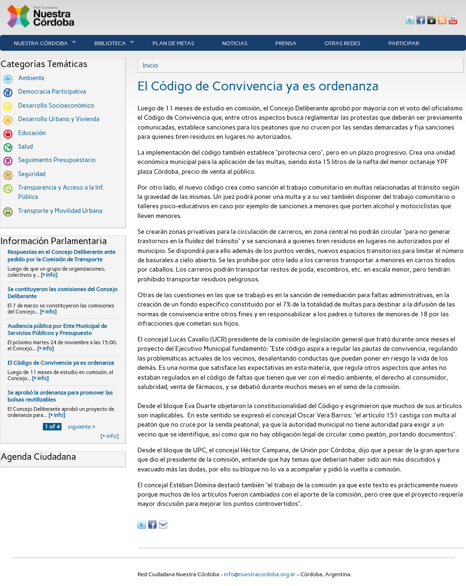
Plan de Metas (173, 43)
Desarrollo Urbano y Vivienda (58, 119)
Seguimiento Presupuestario (57, 160)
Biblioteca (107, 43)
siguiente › (81, 426)
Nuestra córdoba (38, 43)
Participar (404, 43)
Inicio (150, 65)
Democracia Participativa (52, 91)
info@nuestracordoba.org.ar (259, 574)
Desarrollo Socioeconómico (56, 105)
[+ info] (49, 275)
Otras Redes (342, 43)
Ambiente (31, 78)
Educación (32, 132)
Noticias (234, 43)
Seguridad (32, 173)
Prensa (285, 43)
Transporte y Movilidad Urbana (60, 210)
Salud (25, 146)
